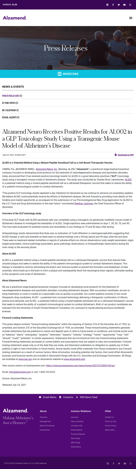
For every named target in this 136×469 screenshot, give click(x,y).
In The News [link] (8, 103)
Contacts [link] (68, 397)
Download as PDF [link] (124, 154)
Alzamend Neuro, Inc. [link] (47, 169)
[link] (107, 5)
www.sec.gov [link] (25, 359)
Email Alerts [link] (9, 117)
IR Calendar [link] (9, 110)
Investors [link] (68, 74)
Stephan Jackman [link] (83, 203)
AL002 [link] (128, 179)
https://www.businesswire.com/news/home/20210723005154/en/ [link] (80, 365)
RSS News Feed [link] (88, 397)
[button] (130, 17)
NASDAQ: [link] (10, 4)
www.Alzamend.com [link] (74, 359)
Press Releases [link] (10, 96)
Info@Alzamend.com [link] (20, 372)
